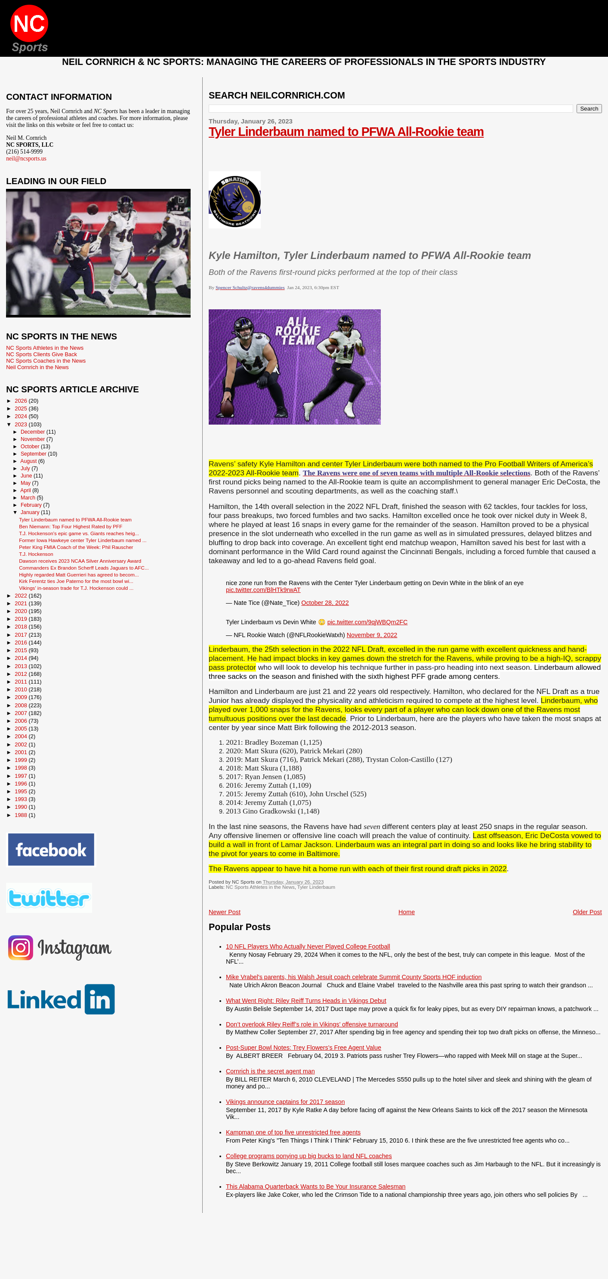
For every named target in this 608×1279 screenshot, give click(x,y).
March (29, 498)
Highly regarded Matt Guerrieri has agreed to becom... (79, 574)
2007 (21, 713)
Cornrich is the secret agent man (270, 1071)
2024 (21, 416)
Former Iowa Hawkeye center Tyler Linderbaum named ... (82, 540)
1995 (21, 791)
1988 (21, 815)
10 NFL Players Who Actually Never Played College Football (308, 946)
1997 (21, 776)
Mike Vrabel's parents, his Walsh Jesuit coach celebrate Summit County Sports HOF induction (353, 977)
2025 (21, 408)
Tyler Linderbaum (316, 887)
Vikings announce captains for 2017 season (285, 1101)
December (33, 432)
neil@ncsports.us (26, 158)
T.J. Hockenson (36, 554)
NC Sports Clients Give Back (41, 354)
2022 (21, 595)
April (26, 490)
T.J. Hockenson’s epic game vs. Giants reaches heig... (79, 533)
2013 (21, 666)
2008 (21, 705)
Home (406, 912)
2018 (21, 626)
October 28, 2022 (325, 602)
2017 (21, 635)
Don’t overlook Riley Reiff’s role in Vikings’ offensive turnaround (312, 1024)
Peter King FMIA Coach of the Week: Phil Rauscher (76, 547)
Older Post (587, 912)
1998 (21, 767)
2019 (21, 619)
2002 (21, 744)
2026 (21, 401)
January (31, 512)
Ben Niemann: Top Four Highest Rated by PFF (70, 526)
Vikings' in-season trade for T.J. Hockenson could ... (76, 588)
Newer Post (225, 912)
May (26, 483)
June (27, 476)
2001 (21, 752)
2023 (21, 424)
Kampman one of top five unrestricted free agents (293, 1132)
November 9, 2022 (372, 635)
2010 (21, 689)
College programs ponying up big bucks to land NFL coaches (309, 1156)
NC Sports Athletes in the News (260, 887)
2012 (21, 674)
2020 (21, 611)
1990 (21, 807)
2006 (21, 721)
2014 (21, 658)
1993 (21, 799)
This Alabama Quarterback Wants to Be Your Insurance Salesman (315, 1186)
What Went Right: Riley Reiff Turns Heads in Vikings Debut (306, 1000)
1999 (21, 760)
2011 (21, 681)
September (34, 454)
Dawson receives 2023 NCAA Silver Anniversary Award (80, 561)
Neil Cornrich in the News (37, 367)
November (33, 439)
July (26, 468)
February (32, 505)
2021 (21, 603)
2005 (21, 728)
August (29, 461)
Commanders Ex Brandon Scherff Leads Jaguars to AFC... (84, 567)
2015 (21, 650)
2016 (21, 642)
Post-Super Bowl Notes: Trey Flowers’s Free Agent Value (303, 1047)
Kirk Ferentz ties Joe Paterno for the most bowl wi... (76, 581)
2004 (21, 736)
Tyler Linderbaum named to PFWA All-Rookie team (346, 132)
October (31, 447)
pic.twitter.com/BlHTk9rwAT (263, 589)
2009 (21, 697)
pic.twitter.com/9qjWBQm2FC (367, 622)
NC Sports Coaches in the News (46, 361)
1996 (21, 783)
